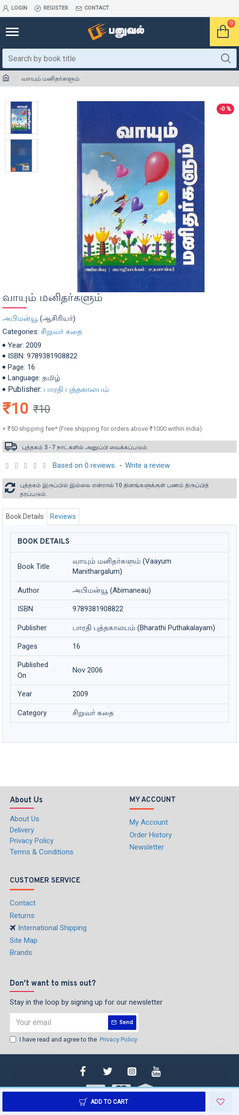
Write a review (147, 465)
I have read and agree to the (74, 1039)
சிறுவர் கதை (61, 331)
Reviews (63, 516)
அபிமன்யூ (20, 318)
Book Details (25, 516)
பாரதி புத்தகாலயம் (76, 389)
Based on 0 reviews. (84, 465)
